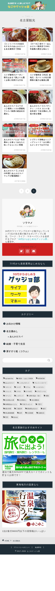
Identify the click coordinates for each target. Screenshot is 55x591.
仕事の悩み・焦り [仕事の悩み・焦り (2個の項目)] (34, 396)
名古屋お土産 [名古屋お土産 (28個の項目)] (9, 400)
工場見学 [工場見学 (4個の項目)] (19, 408)
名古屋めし (12, 331)
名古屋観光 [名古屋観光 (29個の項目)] (35, 400)
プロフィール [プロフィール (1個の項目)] (41, 391)
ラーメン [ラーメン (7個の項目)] (8, 396)
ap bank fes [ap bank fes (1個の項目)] (9, 378)
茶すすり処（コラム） (18, 351)
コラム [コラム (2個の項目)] (28, 387)
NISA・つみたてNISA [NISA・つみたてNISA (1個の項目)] (25, 378)
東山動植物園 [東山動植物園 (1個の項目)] (9, 413)
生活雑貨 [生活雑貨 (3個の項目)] (30, 413)
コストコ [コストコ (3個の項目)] (8, 387)
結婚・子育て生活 (15, 344)
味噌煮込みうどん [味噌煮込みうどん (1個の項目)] (11, 404)
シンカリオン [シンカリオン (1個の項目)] (39, 387)
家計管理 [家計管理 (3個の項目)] (8, 408)
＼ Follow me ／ (27, 246)
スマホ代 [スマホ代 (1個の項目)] (29, 391)
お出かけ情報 (13, 323)
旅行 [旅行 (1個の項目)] (44, 408)
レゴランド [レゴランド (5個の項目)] (20, 396)
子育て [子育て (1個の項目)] (40, 404)
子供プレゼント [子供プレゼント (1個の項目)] (27, 404)
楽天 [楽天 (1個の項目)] (20, 413)
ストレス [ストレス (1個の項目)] (8, 391)
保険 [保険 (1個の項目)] (47, 396)
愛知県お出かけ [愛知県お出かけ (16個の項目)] (32, 408)
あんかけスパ (16, 337)
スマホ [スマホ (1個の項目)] (18, 391)
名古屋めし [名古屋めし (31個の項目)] (23, 400)
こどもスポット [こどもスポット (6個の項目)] (24, 383)
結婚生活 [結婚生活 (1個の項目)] (41, 413)
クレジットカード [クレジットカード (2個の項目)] (40, 383)
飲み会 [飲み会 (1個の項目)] (15, 417)
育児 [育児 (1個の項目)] (6, 417)
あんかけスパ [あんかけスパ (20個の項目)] (9, 383)
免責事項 (38, 547)
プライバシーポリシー (22, 547)
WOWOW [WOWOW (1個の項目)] (41, 378)
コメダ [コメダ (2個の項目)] (18, 387)
